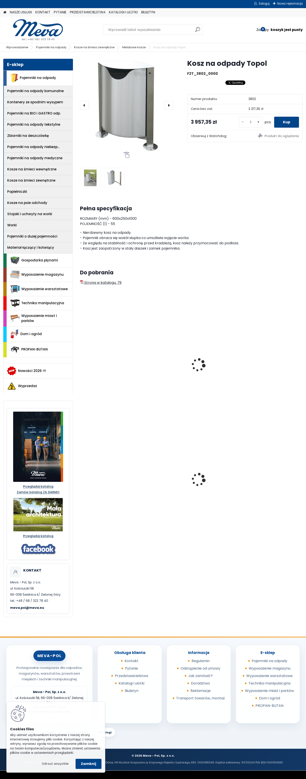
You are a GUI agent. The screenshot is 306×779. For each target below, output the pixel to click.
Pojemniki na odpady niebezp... (33, 147)
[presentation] (84, 105)
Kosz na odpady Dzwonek (105, 366)
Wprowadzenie (17, 47)
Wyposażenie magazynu (37, 275)
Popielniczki (17, 191)
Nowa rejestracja (290, 3)
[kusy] (250, 122)
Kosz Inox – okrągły (155, 366)
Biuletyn (131, 690)
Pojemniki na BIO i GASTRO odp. (34, 113)
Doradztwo (200, 683)
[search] (197, 31)
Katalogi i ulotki (131, 683)
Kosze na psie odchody (27, 202)
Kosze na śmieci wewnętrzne (31, 169)
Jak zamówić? (200, 675)
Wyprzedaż (22, 386)
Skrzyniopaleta (209, 479)
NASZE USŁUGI (21, 12)
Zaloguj (264, 3)
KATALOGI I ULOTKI (123, 12)
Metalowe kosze (134, 47)
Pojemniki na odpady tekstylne (33, 124)
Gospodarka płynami (34, 260)
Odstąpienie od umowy (200, 668)
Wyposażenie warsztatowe (39, 289)
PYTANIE (60, 12)
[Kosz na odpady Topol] (126, 105)
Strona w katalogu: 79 (100, 282)
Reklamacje (200, 690)
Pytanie (131, 668)
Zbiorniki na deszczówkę (28, 135)
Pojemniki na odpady (51, 47)
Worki (12, 225)
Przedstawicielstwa (131, 675)
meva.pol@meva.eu (27, 608)
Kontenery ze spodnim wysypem (35, 102)
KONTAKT (42, 12)
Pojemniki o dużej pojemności (32, 236)
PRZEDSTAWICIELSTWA (87, 12)
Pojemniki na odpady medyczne (34, 158)
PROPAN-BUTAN (29, 349)
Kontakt (131, 660)
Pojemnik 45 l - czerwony (104, 479)
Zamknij (88, 763)
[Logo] (33, 30)
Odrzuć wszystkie (55, 764)
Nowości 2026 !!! (26, 370)
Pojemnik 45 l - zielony (158, 479)
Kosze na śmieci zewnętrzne (94, 47)
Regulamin (201, 660)
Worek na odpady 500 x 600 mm (272, 484)
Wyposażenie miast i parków (33, 318)
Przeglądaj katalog (38, 486)
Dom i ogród (26, 334)
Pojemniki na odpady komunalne (35, 91)
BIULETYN (148, 12)
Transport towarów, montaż (200, 698)
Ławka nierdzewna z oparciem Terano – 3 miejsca (214, 370)
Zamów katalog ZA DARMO (38, 492)
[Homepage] (4, 12)
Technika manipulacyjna (37, 303)
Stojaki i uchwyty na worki (29, 214)
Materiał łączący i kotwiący (30, 247)
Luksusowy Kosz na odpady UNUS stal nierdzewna (269, 370)
